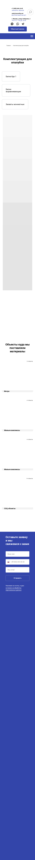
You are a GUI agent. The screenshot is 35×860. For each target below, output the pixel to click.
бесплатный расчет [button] (19, 15)
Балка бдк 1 (11, 76)
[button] (17, 29)
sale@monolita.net (17, 13)
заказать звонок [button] (18, 10)
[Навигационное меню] (32, 36)
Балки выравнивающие (13, 90)
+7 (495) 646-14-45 (17, 8)
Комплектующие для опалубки (21, 45)
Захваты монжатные (15, 104)
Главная (8, 45)
